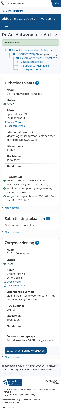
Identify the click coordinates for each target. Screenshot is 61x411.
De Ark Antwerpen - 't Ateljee (37, 58)
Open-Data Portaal (11, 402)
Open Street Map (14, 125)
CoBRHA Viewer (16, 3)
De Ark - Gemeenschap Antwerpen (33, 50)
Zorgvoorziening (15, 10)
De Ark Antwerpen (27, 54)
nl (4, 407)
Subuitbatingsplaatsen (35, 65)
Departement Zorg (11, 400)
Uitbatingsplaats (31, 62)
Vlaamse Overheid (31, 400)
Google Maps (12, 121)
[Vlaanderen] (4, 3)
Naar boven (10, 208)
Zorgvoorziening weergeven (26, 350)
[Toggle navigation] (6, 25)
